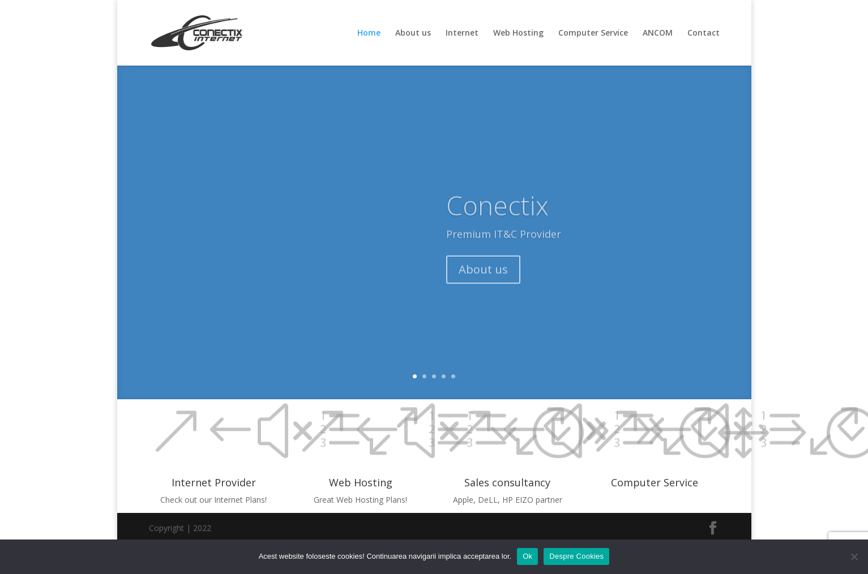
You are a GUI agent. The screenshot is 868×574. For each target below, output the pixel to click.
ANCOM (658, 33)
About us (413, 33)
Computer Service (593, 33)
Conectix (497, 213)
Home (368, 33)
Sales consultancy (507, 482)
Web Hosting (518, 33)
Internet (462, 33)
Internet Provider (214, 482)
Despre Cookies (576, 556)
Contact (703, 33)
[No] (854, 556)
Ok (527, 556)
